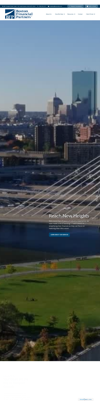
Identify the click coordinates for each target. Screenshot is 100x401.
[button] (48, 9)
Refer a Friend (91, 1)
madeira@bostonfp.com (55, 1)
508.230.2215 (41, 1)
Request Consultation (75, 1)
